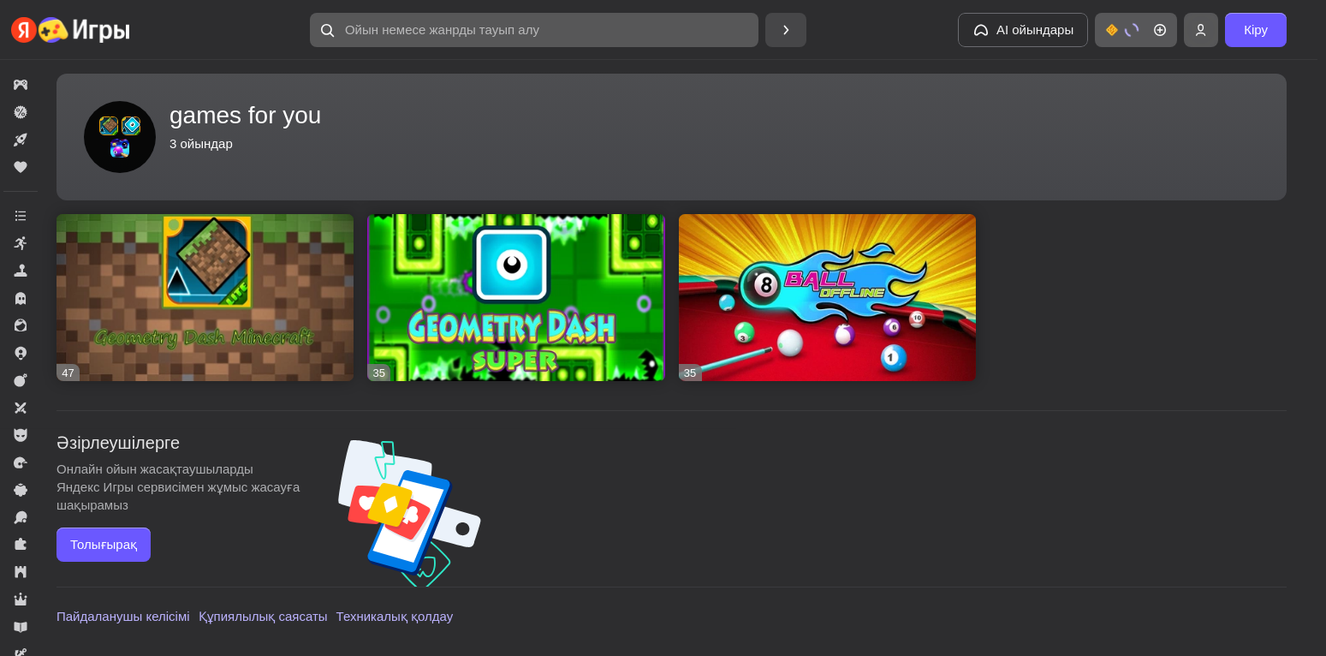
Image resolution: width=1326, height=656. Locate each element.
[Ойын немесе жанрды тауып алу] (534, 30)
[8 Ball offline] (827, 297)
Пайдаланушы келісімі (123, 616)
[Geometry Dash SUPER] (515, 297)
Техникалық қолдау (395, 616)
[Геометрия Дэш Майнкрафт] (205, 297)
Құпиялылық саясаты (263, 616)
